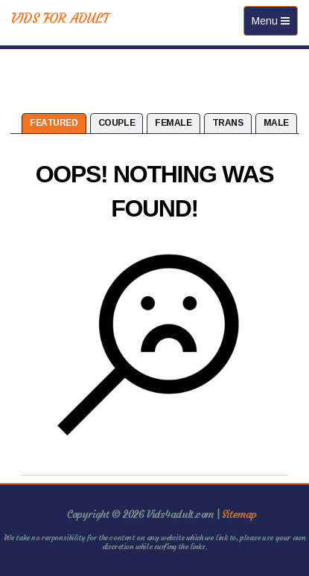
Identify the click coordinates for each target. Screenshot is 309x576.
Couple (116, 123)
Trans (227, 123)
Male (276, 123)
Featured (54, 123)
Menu (274, 24)
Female (173, 123)
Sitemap (239, 514)
